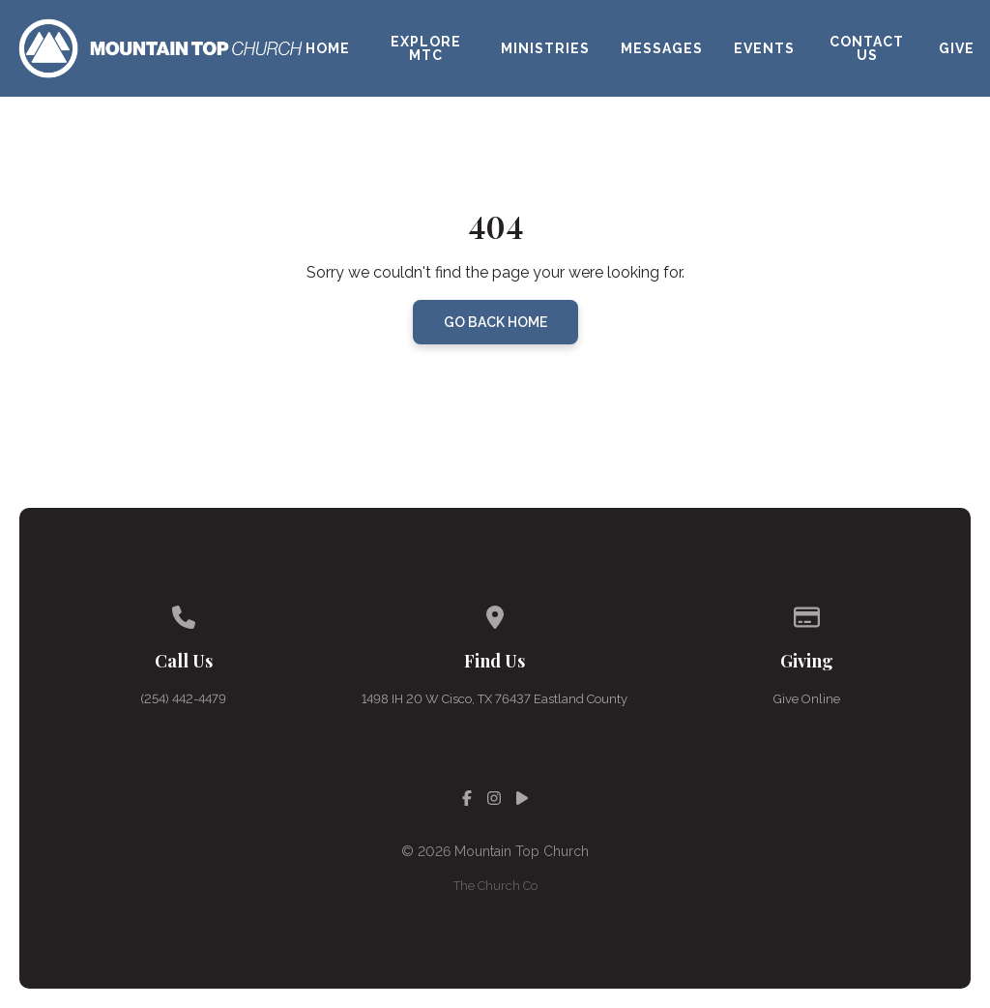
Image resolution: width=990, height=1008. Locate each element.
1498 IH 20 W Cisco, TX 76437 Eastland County (494, 699)
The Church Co (495, 885)
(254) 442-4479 (183, 699)
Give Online (806, 699)
